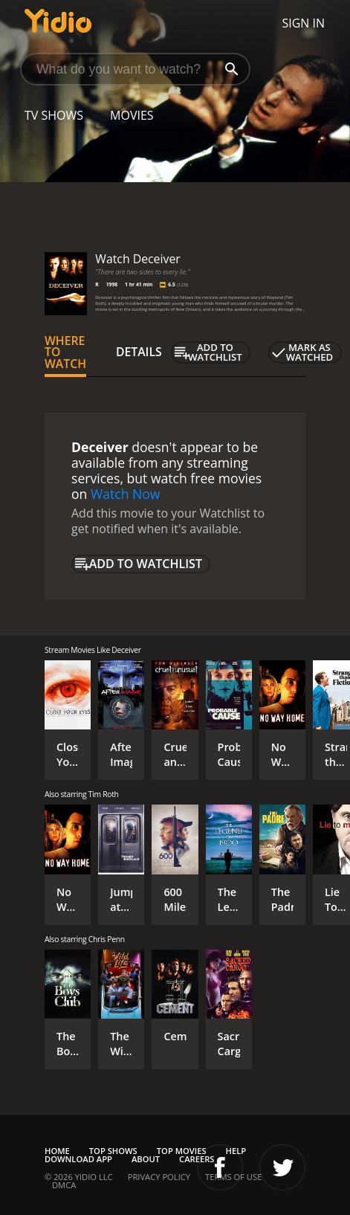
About (146, 1158)
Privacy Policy (159, 1176)
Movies (132, 115)
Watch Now (126, 494)
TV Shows (54, 115)
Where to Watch (65, 352)
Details (139, 352)
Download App (78, 1158)
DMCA (64, 1184)
